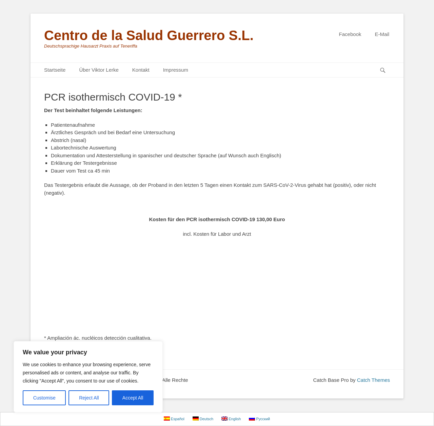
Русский (259, 418)
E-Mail (382, 34)
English (231, 418)
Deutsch (203, 418)
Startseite (54, 70)
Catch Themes (373, 380)
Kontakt (141, 70)
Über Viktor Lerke (98, 70)
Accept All (132, 398)
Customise (44, 398)
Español (174, 418)
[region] (88, 376)
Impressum (175, 70)
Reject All (89, 398)
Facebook (350, 34)
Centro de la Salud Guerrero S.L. (149, 35)
